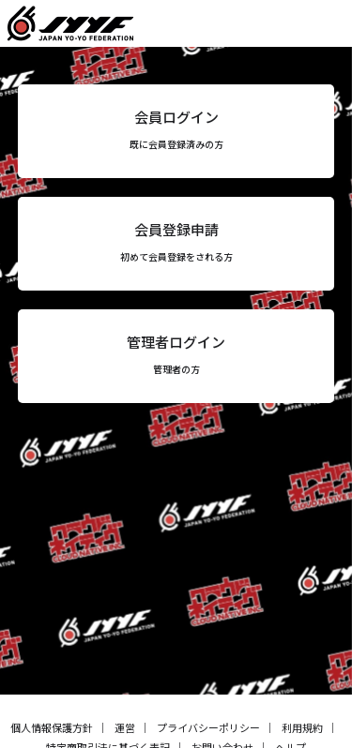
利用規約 (302, 727)
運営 (125, 727)
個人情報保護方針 (51, 727)
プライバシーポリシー (208, 727)
